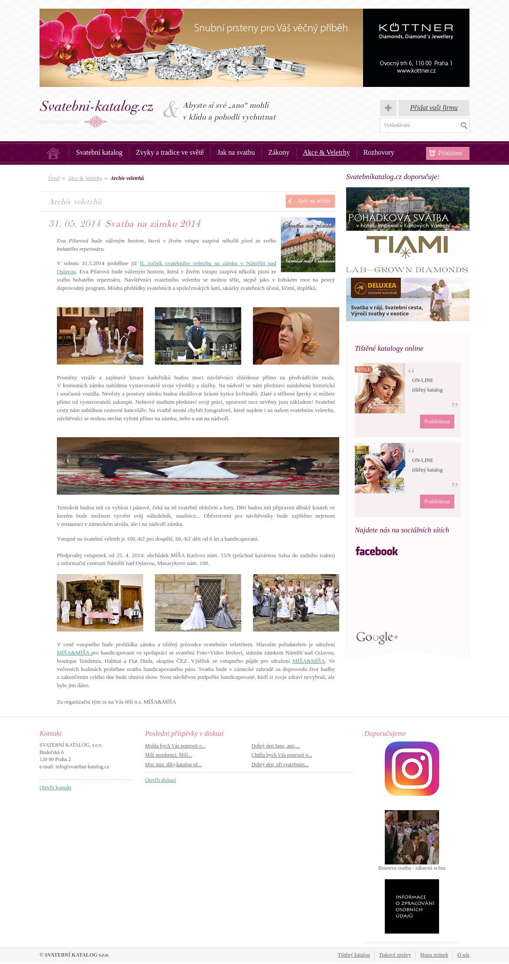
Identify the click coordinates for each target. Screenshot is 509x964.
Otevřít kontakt (55, 787)
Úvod (53, 153)
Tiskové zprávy (395, 955)
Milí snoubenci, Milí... (168, 755)
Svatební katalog (99, 152)
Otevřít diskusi (160, 780)
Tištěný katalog (354, 955)
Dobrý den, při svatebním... (280, 764)
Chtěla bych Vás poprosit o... (281, 755)
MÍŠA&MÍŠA (74, 652)
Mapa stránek (434, 955)
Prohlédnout (437, 422)
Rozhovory (379, 152)
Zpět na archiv (314, 200)
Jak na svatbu (235, 152)
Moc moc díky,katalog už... (173, 764)
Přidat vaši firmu (433, 107)
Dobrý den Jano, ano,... (275, 746)
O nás (463, 955)
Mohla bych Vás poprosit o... (175, 746)
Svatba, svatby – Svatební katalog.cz (97, 114)
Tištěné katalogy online (389, 348)
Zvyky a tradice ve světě (170, 152)
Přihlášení (450, 153)
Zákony (279, 152)
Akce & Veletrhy (326, 152)
